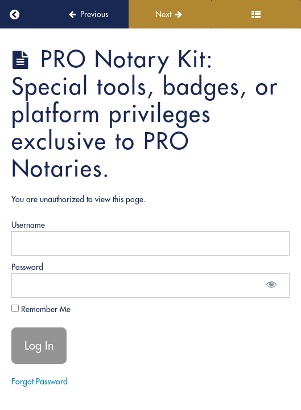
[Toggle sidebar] (256, 14)
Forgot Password (39, 381)
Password (27, 267)
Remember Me (41, 309)
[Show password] (271, 285)
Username (28, 225)
